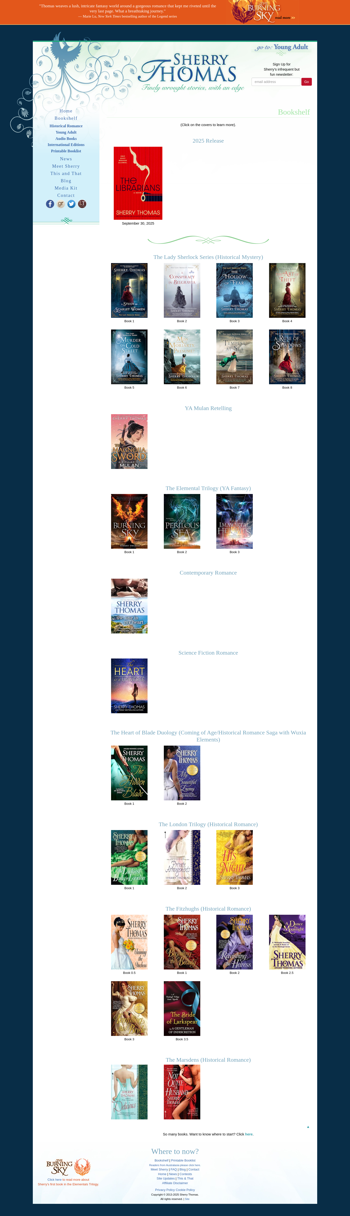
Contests (186, 1174)
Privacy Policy (165, 1190)
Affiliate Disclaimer (175, 1183)
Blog (66, 180)
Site (187, 1199)
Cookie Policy (185, 1190)
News (66, 158)
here (249, 1134)
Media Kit (66, 188)
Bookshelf (66, 118)
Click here (55, 1179)
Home (66, 110)
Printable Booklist (66, 151)
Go (306, 82)
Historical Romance (66, 126)
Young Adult (66, 132)
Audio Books (66, 139)
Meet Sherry (66, 166)
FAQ (174, 1169)
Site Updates (166, 1178)
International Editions (66, 145)
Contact (66, 195)
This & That (185, 1178)
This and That (66, 173)
